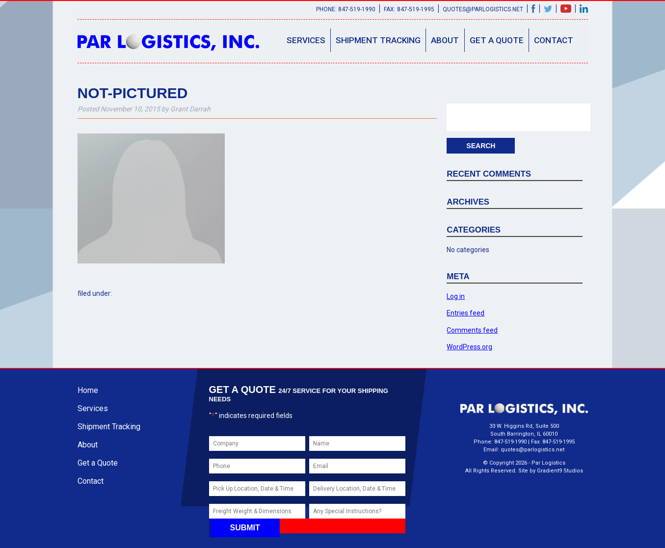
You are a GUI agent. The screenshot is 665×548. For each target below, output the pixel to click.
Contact (553, 40)
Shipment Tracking (378, 40)
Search (480, 146)
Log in (456, 296)
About (445, 40)
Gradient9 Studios (560, 471)
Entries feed (465, 313)
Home (88, 390)
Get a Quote (497, 40)
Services (306, 40)
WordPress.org (469, 347)
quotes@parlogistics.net (483, 9)
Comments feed (472, 330)
